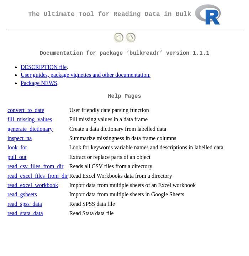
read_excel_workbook (32, 185)
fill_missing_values (29, 119)
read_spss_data (24, 204)
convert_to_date (25, 110)
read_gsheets (22, 194)
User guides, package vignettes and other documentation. (85, 75)
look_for (17, 147)
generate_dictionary (30, 129)
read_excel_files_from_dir (37, 176)
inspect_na (19, 138)
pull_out (16, 157)
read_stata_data (25, 213)
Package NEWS (39, 83)
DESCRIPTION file (44, 67)
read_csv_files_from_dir (35, 166)
